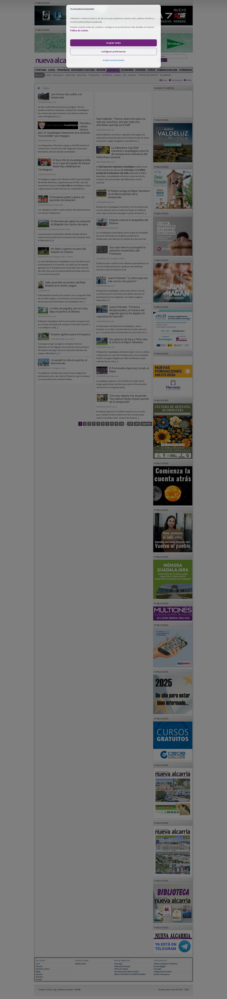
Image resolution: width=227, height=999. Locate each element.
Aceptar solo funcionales (113, 60)
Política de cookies (79, 30)
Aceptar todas (113, 42)
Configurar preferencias (113, 51)
